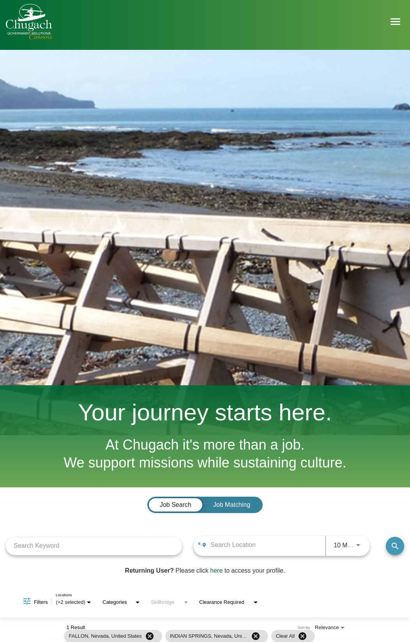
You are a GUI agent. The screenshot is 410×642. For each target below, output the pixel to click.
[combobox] (94, 546)
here (216, 571)
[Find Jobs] (395, 546)
